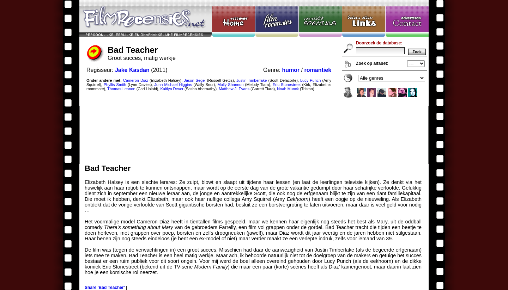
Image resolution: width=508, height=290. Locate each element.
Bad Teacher (254, 82)
